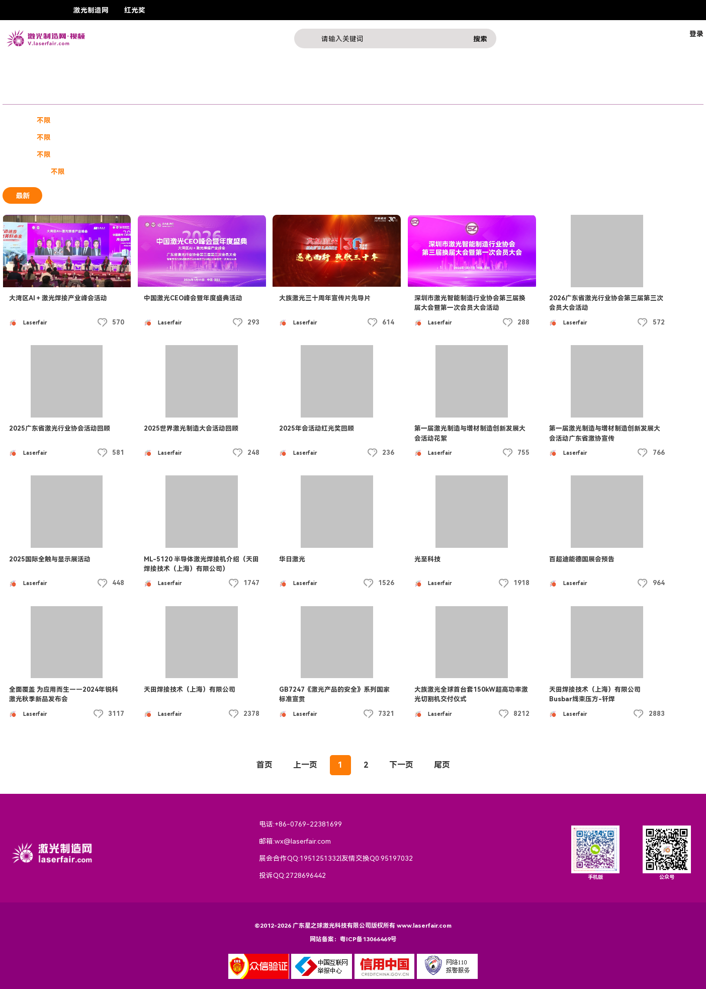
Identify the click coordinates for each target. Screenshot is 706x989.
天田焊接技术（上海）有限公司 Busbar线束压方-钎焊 (595, 694)
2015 (332, 154)
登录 (696, 34)
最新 (23, 195)
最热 (64, 195)
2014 (360, 154)
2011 (447, 154)
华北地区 (159, 137)
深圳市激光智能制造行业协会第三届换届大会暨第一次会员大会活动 (469, 302)
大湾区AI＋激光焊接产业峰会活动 (58, 298)
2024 (71, 154)
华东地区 (77, 137)
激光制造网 (91, 10)
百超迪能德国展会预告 (581, 559)
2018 (245, 154)
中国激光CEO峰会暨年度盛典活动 (193, 298)
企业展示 (74, 94)
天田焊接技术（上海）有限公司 (189, 689)
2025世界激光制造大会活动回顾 (191, 428)
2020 (187, 154)
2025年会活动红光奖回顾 (316, 428)
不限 (44, 120)
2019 (216, 154)
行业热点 (201, 94)
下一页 (401, 765)
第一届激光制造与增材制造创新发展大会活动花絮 (469, 433)
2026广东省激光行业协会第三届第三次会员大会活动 (606, 302)
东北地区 (290, 137)
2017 (274, 154)
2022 (129, 154)
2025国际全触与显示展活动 (50, 559)
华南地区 (119, 137)
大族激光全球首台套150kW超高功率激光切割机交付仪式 (471, 694)
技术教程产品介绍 (166, 120)
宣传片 (73, 120)
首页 (264, 765)
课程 (113, 94)
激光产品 (153, 94)
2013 (390, 154)
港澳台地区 (204, 137)
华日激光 (292, 559)
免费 (84, 172)
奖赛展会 (27, 94)
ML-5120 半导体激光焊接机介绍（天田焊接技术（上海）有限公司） (201, 563)
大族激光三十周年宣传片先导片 (325, 298)
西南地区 (330, 137)
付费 (112, 172)
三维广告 (112, 120)
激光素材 (222, 120)
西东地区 (412, 137)
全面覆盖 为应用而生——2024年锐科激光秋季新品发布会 (63, 694)
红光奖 (134, 10)
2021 (158, 154)
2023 (101, 154)
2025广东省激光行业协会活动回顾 (59, 428)
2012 (418, 154)
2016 (303, 154)
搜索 (480, 39)
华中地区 (248, 137)
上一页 (305, 765)
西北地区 (372, 137)
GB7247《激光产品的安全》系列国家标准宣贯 (334, 694)
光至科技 (427, 559)
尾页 (442, 765)
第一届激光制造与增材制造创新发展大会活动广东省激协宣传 (604, 433)
